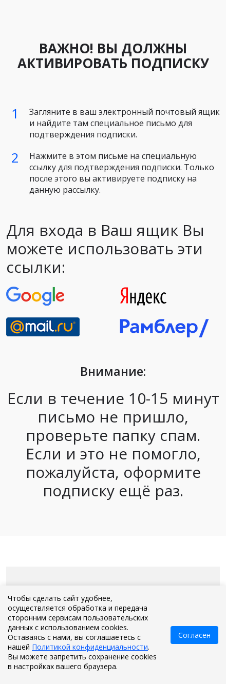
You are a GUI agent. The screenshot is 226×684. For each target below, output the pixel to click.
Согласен (194, 635)
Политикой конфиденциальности (90, 647)
